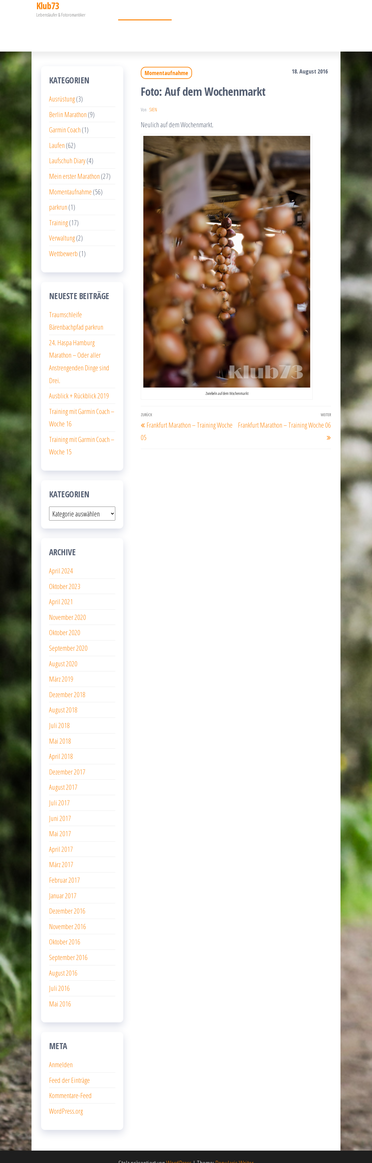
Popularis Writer (234, 1150)
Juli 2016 (59, 975)
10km (112, 29)
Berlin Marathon (68, 101)
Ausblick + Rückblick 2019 (79, 383)
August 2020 (63, 650)
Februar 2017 (64, 867)
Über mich (189, 29)
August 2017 (63, 774)
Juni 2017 (60, 805)
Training (58, 209)
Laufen (57, 132)
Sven (153, 97)
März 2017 (61, 851)
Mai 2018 (60, 728)
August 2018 (63, 697)
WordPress (178, 1150)
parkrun (58, 194)
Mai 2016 (60, 991)
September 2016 (68, 944)
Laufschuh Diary (67, 147)
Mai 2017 (60, 820)
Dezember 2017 (67, 759)
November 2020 (67, 604)
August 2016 (63, 960)
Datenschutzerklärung (235, 29)
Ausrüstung (62, 86)
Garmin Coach (320, 29)
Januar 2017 (62, 882)
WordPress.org (66, 1098)
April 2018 (61, 743)
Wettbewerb (63, 240)
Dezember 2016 (67, 898)
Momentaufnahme (147, 29)
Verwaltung (62, 225)
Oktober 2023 (64, 573)
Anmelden (61, 1051)
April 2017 (61, 836)
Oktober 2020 (64, 619)
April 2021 (61, 588)
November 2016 (67, 913)
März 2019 (61, 666)
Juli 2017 (59, 790)
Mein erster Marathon (72, 29)
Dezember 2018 (67, 681)
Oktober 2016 (64, 929)
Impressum (283, 29)
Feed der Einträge (69, 1067)
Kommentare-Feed (70, 1082)
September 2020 (68, 635)
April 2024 (61, 558)
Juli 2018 (59, 712)
